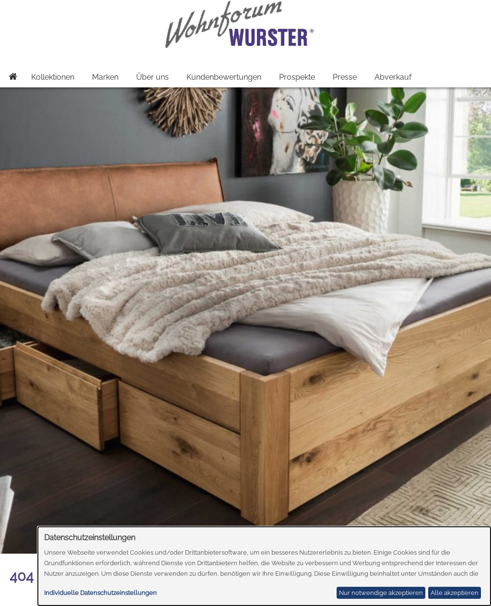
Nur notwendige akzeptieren (381, 592)
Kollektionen (52, 77)
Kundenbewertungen (224, 77)
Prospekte (297, 77)
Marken (105, 77)
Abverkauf (392, 77)
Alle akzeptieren (455, 592)
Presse (345, 77)
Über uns (152, 77)
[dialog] (264, 566)
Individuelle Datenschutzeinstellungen (100, 592)
